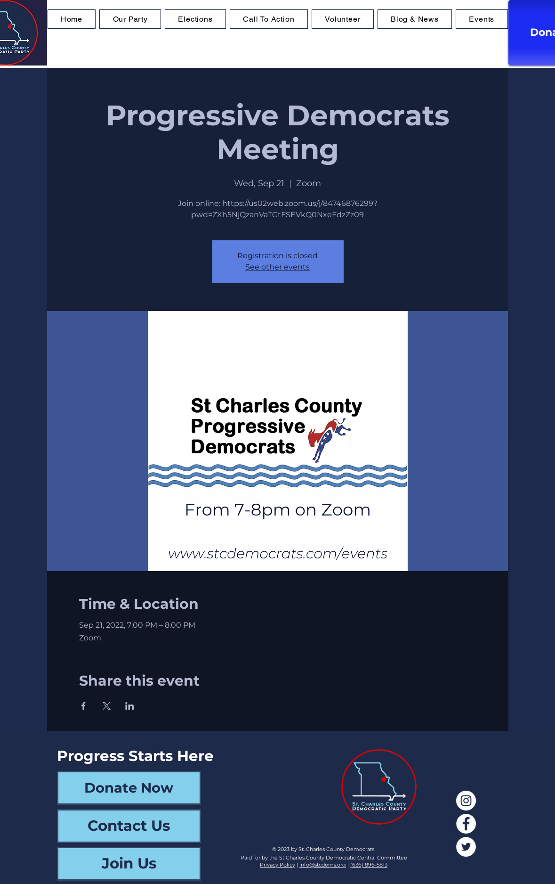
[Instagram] (466, 800)
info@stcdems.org (322, 864)
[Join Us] (129, 864)
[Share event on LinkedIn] (129, 706)
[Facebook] (466, 824)
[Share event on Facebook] (83, 706)
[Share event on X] (106, 706)
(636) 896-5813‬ (368, 864)
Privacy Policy (277, 864)
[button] (195, 19)
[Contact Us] (129, 826)
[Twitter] (466, 847)
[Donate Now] (129, 788)
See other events (277, 266)
